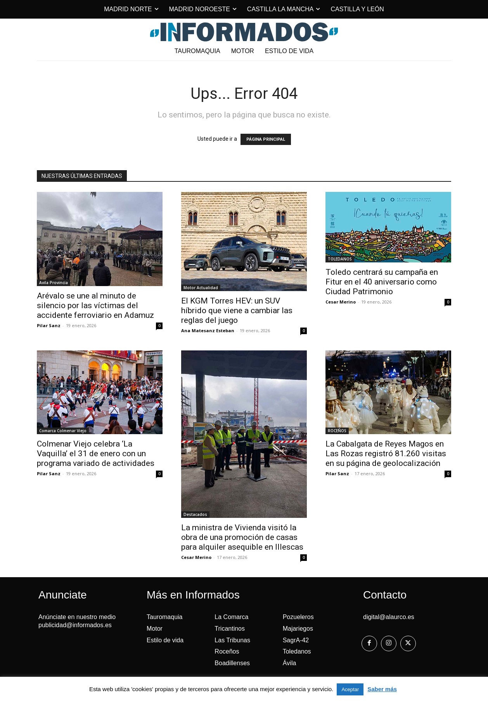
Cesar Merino (340, 302)
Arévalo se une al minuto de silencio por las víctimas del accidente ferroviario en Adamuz (95, 305)
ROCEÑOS (337, 430)
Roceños (227, 651)
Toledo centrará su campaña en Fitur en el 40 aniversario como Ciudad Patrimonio (381, 281)
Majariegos (298, 628)
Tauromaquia (165, 617)
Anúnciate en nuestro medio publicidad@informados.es (77, 621)
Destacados (195, 514)
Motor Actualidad (200, 287)
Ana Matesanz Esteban (207, 330)
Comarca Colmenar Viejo (63, 430)
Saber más (382, 689)
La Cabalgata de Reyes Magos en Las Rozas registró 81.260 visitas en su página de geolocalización (385, 453)
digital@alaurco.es (388, 617)
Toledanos (297, 651)
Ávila (289, 663)
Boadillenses (232, 663)
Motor (155, 628)
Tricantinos (230, 628)
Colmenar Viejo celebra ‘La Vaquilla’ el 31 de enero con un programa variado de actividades (95, 453)
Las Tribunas (232, 640)
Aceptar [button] (350, 689)
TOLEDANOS (340, 259)
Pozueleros (298, 617)
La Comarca (231, 617)
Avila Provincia (53, 282)
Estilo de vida (165, 640)
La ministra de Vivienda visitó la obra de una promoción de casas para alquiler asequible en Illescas (242, 537)
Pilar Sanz (49, 325)
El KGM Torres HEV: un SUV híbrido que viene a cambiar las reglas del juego (236, 310)
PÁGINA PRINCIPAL (265, 139)
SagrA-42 (296, 640)
